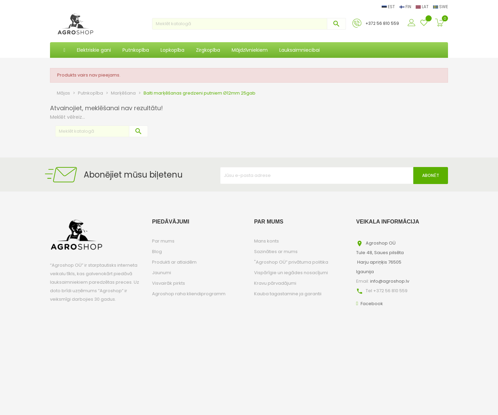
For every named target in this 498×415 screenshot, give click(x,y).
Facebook (372, 303)
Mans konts (266, 241)
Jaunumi (161, 272)
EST (389, 7)
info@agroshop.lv (389, 281)
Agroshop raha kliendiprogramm (189, 293)
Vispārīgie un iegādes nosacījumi (291, 272)
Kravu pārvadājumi (275, 283)
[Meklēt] (249, 24)
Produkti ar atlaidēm (174, 262)
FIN (405, 7)
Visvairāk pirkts (168, 283)
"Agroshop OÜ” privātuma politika (291, 262)
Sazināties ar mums (276, 251)
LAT (423, 7)
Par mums (163, 241)
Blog (157, 251)
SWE (440, 7)
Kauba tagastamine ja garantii (287, 293)
